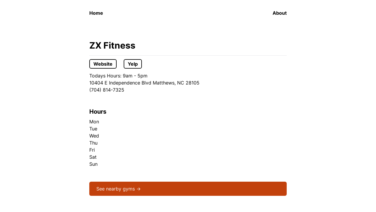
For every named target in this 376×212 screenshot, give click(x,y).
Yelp (133, 64)
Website (103, 64)
